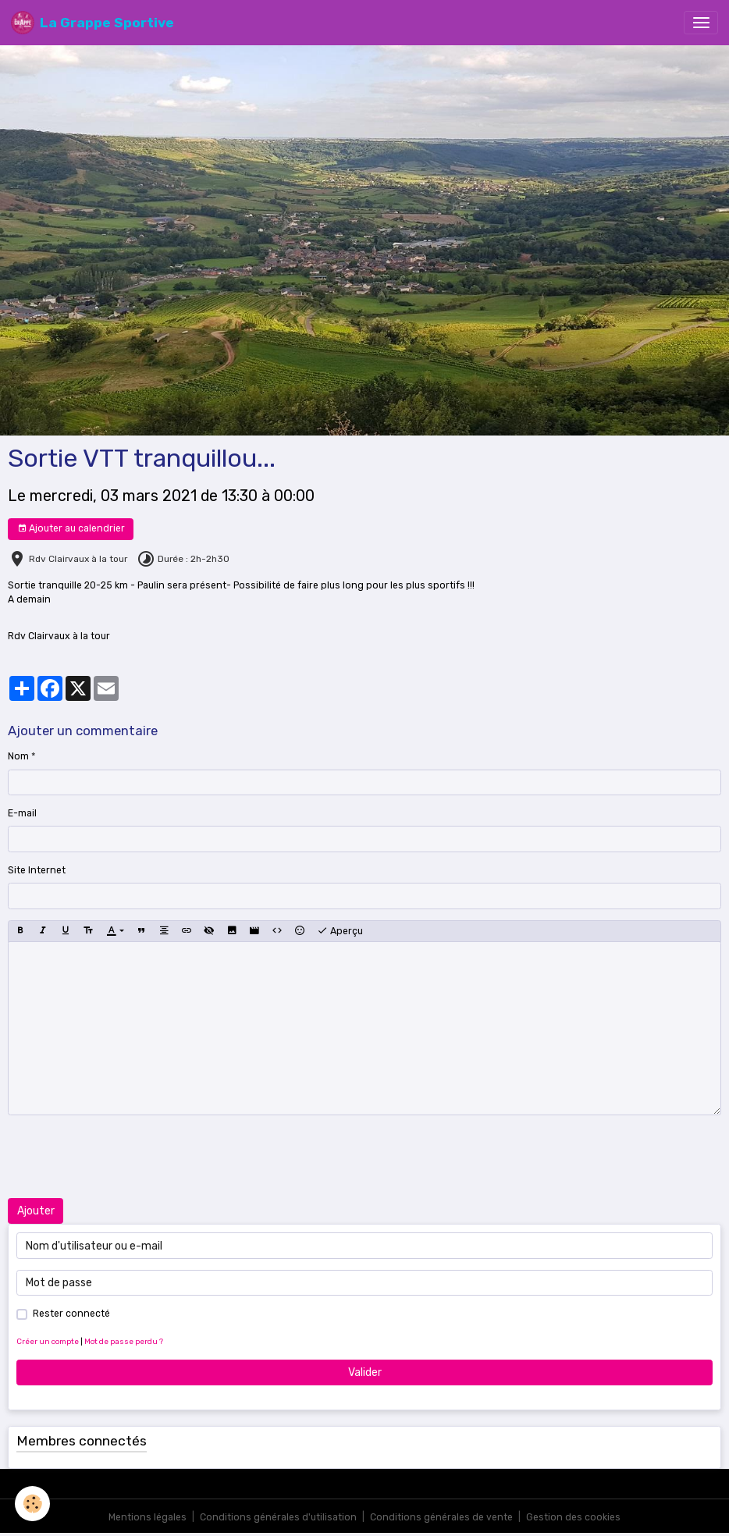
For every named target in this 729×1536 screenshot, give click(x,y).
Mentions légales (147, 1517)
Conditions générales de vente (441, 1517)
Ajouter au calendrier (71, 529)
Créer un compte (47, 1341)
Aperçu (340, 931)
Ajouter (36, 1211)
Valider (365, 1372)
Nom (18, 756)
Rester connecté (71, 1313)
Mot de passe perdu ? (123, 1341)
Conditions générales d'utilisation (278, 1517)
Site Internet (37, 870)
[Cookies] (33, 1503)
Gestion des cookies (573, 1517)
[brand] (92, 22)
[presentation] (126, 1156)
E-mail (22, 813)
